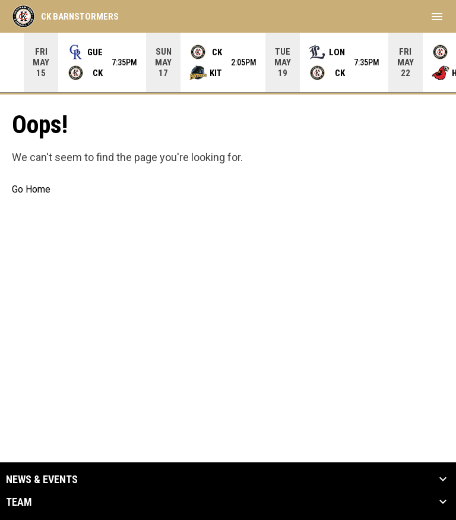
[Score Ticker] (228, 62)
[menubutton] (437, 17)
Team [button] (19, 502)
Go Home (31, 189)
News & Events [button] (42, 479)
